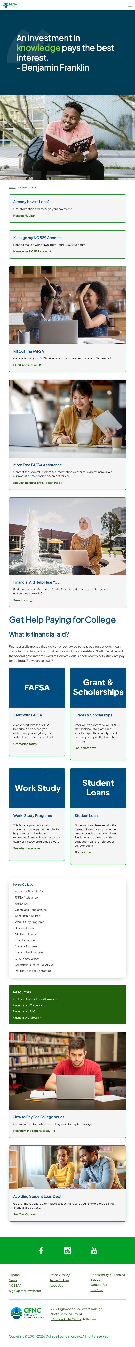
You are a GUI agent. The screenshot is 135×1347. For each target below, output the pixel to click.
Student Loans (24, 928)
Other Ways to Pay (27, 958)
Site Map (97, 1290)
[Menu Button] (130, 5)
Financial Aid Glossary (27, 1017)
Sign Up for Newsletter (25, 1291)
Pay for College (28, 187)
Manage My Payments (29, 952)
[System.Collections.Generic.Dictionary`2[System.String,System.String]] (41, 1250)
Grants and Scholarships (31, 909)
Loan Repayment (26, 940)
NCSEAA (15, 1285)
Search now (22, 600)
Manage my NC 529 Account (32, 251)
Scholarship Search (27, 915)
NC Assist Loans (25, 934)
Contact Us (99, 1284)
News (13, 1280)
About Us (56, 1285)
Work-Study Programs (29, 922)
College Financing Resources (34, 964)
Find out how (83, 852)
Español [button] (14, 1275)
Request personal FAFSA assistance (38, 482)
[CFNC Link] (11, 5)
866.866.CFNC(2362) (66, 1319)
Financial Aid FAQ (24, 1011)
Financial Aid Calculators (29, 1005)
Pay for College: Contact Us (33, 970)
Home (12, 187)
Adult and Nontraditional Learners (35, 999)
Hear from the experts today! (34, 1131)
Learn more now (85, 748)
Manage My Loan (26, 946)
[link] (67, 1070)
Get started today (25, 744)
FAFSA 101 (21, 903)
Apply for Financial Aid (29, 891)
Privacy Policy (60, 1275)
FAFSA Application (27, 365)
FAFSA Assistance (26, 897)
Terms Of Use (59, 1280)
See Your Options (24, 1214)
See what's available (26, 848)
